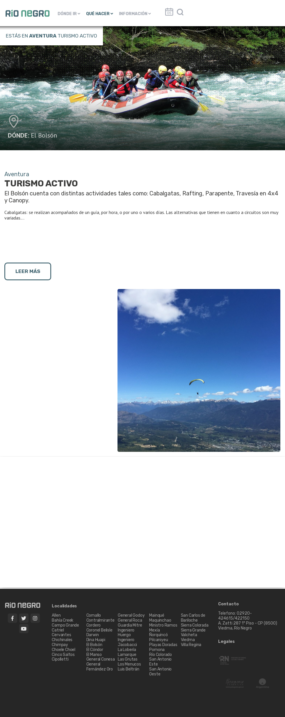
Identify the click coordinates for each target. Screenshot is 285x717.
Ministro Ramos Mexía (163, 628)
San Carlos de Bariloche (193, 618)
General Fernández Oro (99, 667)
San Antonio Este (160, 662)
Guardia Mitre (130, 625)
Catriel (58, 630)
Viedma (188, 639)
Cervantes (61, 634)
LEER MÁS (27, 271)
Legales (226, 641)
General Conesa (100, 659)
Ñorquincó (158, 634)
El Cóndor (94, 649)
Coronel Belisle (99, 630)
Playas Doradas (163, 644)
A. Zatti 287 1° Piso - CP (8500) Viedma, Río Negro (248, 626)
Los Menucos (129, 664)
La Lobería (127, 649)
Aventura (42, 36)
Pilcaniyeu (158, 639)
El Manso (94, 654)
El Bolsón (44, 135)
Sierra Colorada (195, 625)
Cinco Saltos (63, 654)
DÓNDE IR (69, 13)
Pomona (157, 649)
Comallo (93, 615)
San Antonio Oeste (160, 672)
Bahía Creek (62, 620)
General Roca (130, 620)
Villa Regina (191, 644)
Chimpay (60, 644)
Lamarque (127, 654)
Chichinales (62, 639)
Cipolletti (60, 659)
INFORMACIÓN (135, 13)
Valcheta (189, 634)
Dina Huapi (95, 639)
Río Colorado (160, 654)
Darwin (92, 634)
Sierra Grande (193, 630)
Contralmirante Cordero (100, 623)
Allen (56, 615)
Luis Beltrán (128, 669)
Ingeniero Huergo (126, 633)
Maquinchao (160, 620)
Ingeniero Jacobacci (127, 642)
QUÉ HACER (99, 13)
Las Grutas (128, 659)
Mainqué (156, 615)
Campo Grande (65, 625)
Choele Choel (63, 649)
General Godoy (131, 615)
